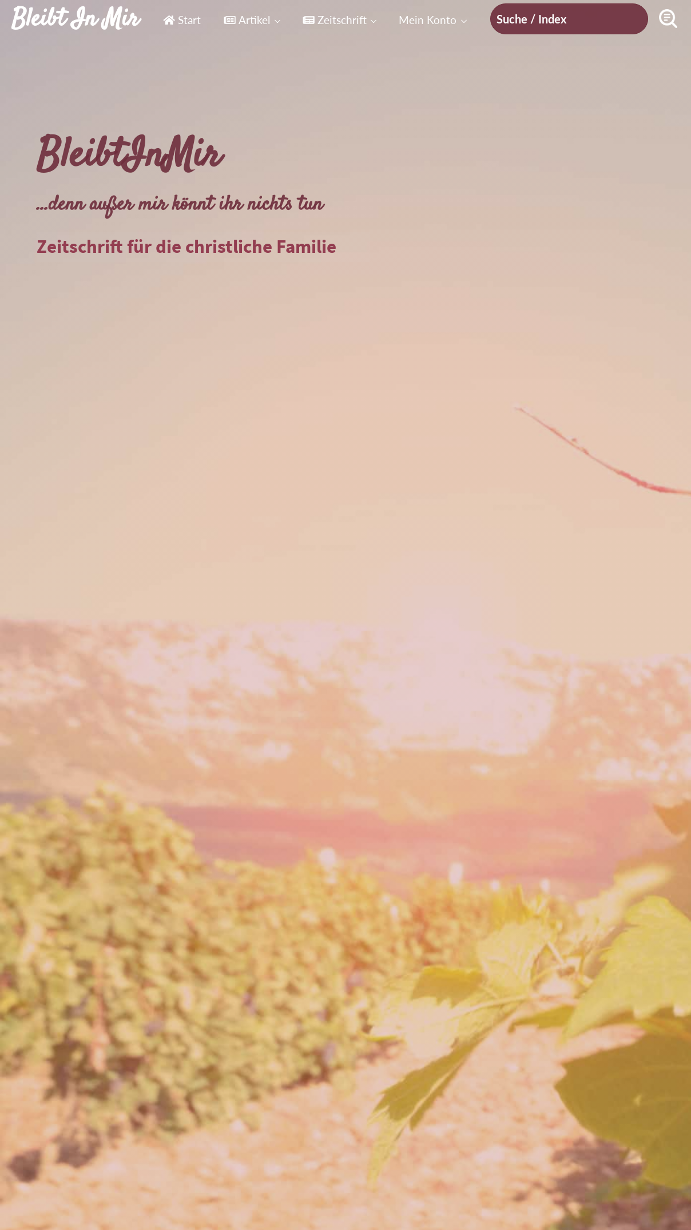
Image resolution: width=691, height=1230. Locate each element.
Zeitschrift (335, 19)
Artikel (247, 19)
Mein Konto (427, 19)
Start (182, 19)
